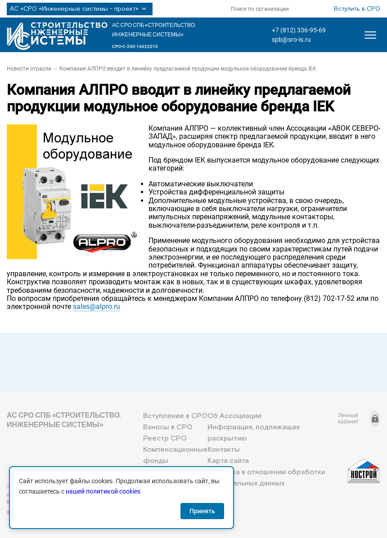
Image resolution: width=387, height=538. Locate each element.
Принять (202, 511)
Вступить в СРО (357, 9)
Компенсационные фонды (175, 455)
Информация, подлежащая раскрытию (253, 433)
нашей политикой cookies (103, 491)
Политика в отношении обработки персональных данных (266, 477)
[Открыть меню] (370, 35)
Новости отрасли (29, 69)
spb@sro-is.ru (291, 39)
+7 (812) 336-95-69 (299, 30)
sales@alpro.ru (96, 306)
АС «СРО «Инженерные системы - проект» (79, 9)
